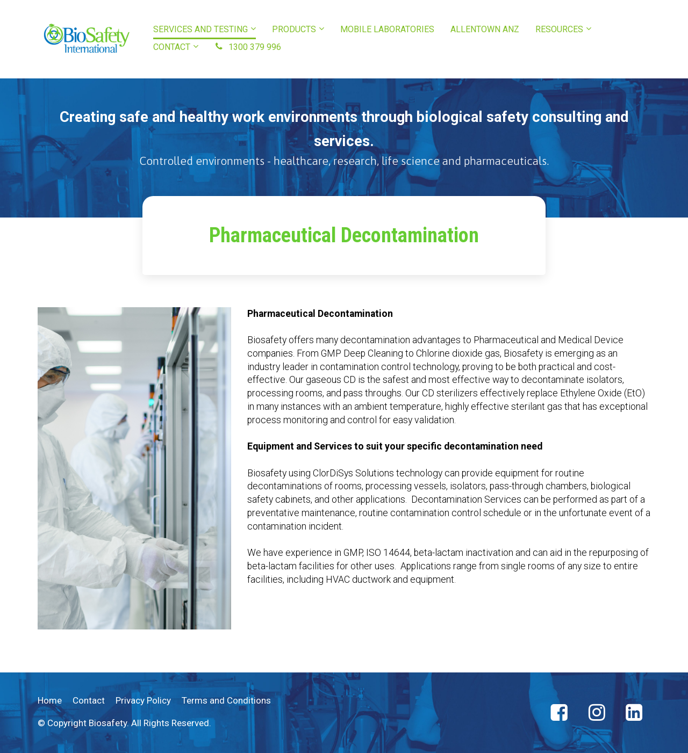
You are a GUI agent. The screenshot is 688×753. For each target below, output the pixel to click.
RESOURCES (559, 29)
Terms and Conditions (226, 701)
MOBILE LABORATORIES (387, 29)
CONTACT (171, 47)
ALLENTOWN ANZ (484, 29)
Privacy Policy (143, 701)
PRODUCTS (294, 29)
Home (50, 701)
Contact (89, 701)
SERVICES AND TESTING (200, 29)
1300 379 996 (247, 47)
